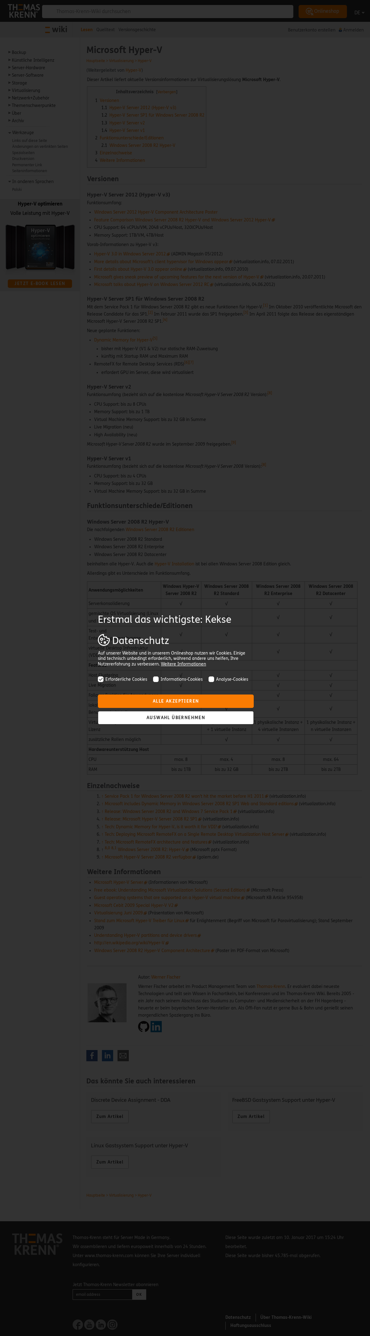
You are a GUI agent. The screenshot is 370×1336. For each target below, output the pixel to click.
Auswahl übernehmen (176, 717)
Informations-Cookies (178, 679)
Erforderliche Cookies (122, 679)
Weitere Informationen (183, 664)
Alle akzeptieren (176, 701)
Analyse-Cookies (228, 679)
